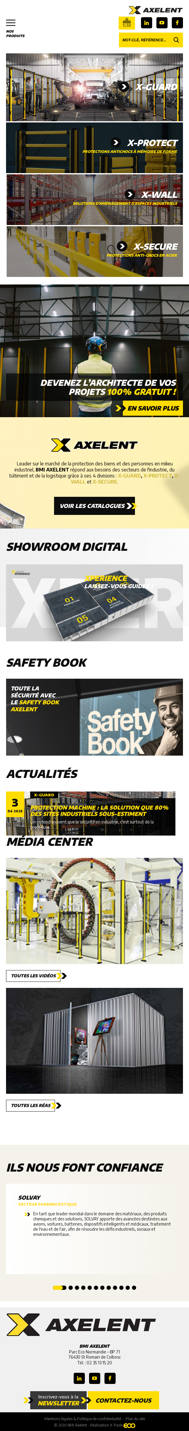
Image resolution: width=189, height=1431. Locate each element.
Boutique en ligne (127, 22)
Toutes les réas (30, 1105)
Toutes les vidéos (33, 975)
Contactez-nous (123, 1400)
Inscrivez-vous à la (58, 1400)
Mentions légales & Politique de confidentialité (82, 1419)
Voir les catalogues (91, 505)
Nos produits (18, 29)
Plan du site (135, 1419)
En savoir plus (152, 408)
